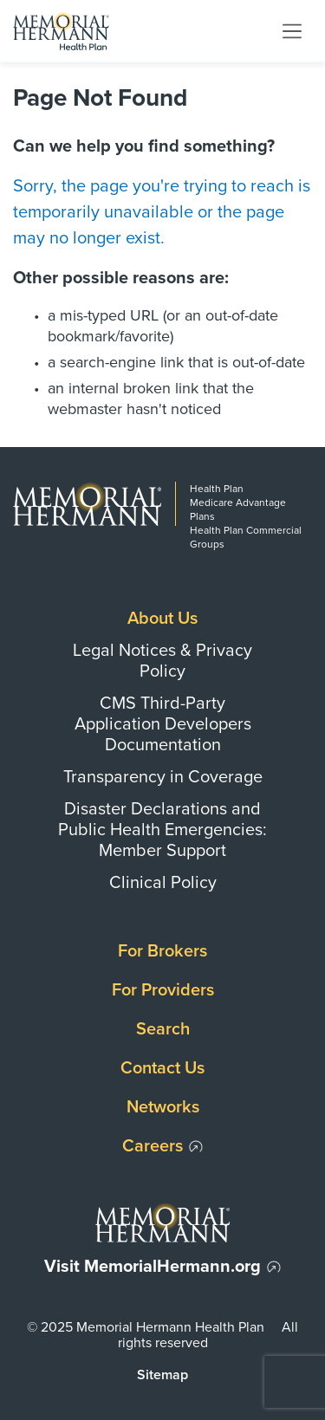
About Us (162, 618)
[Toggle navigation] (292, 30)
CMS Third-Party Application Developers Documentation (163, 724)
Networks (163, 1107)
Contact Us (162, 1068)
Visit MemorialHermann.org (152, 1266)
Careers (152, 1146)
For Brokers (162, 951)
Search (163, 1029)
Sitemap (162, 1375)
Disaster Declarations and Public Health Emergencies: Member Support (162, 830)
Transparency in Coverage (163, 777)
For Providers (163, 990)
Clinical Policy (163, 882)
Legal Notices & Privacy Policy (162, 661)
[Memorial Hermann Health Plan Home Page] (61, 30)
